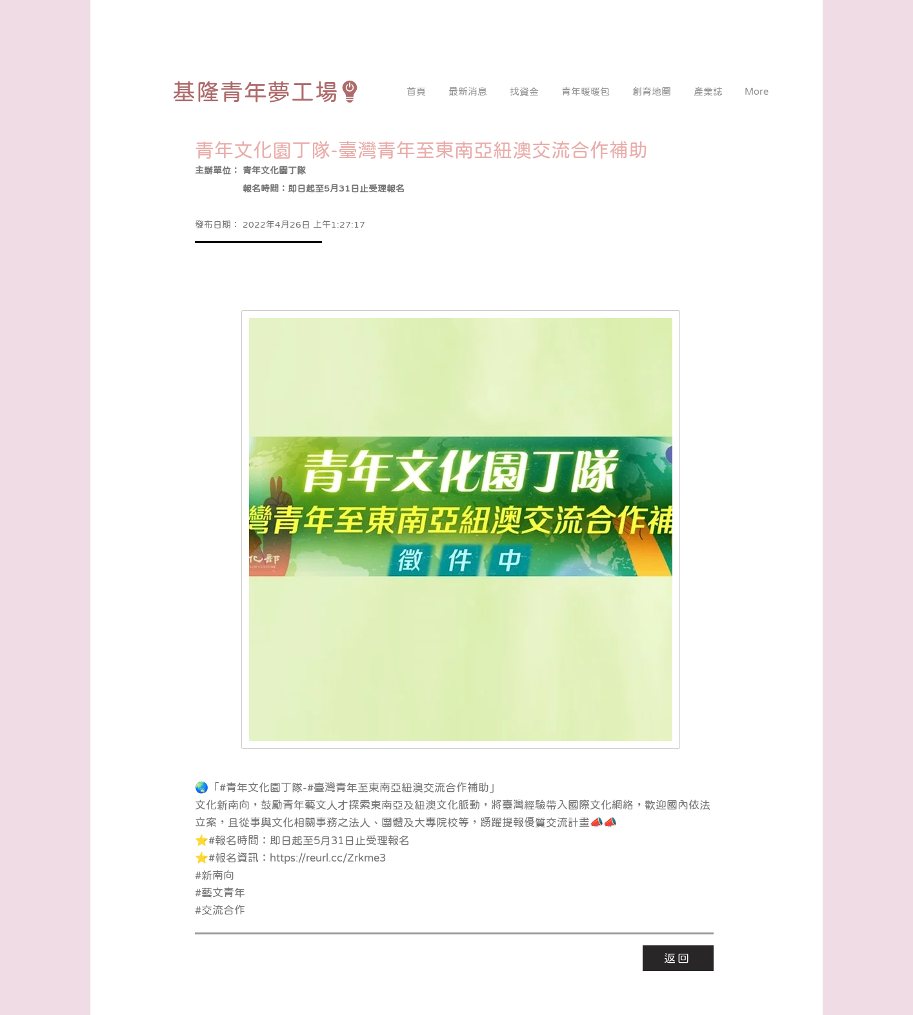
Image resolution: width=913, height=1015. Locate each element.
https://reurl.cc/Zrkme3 (328, 857)
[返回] (678, 958)
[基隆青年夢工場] (266, 91)
